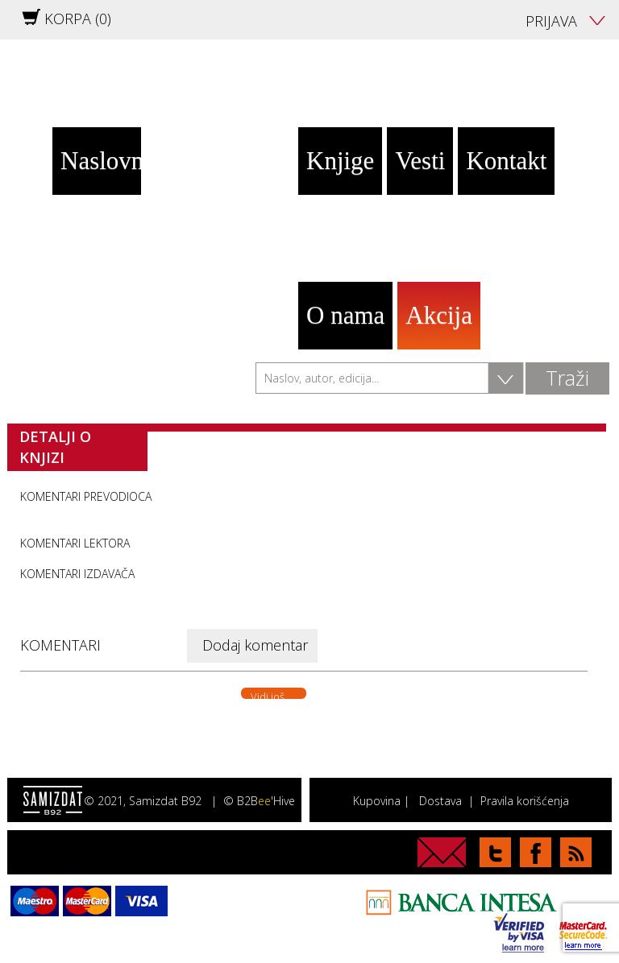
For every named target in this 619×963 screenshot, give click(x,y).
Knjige (340, 161)
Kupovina (377, 800)
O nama (345, 315)
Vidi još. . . (274, 694)
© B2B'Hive (259, 800)
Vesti (420, 161)
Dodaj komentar (255, 645)
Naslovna (100, 161)
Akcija (438, 315)
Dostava (440, 800)
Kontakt (506, 161)
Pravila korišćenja (524, 800)
